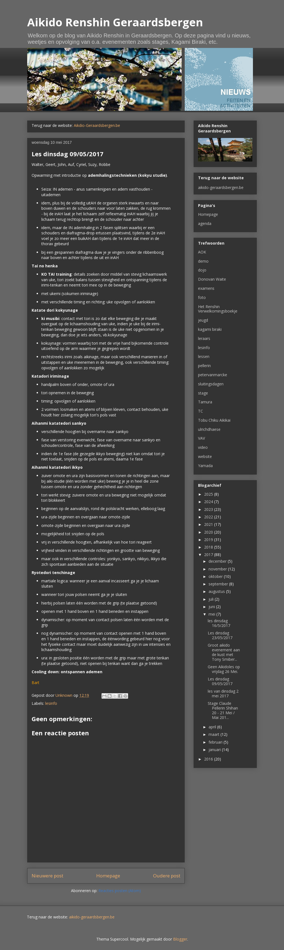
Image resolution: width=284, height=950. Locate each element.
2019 (209, 539)
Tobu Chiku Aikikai (214, 420)
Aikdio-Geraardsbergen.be (97, 125)
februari (216, 742)
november (218, 569)
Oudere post (166, 875)
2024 (209, 501)
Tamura (205, 401)
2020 (209, 532)
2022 (209, 516)
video (203, 447)
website (205, 456)
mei (212, 614)
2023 (209, 509)
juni (212, 606)
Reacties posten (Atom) (119, 890)
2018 (209, 547)
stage (203, 393)
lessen (203, 356)
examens (206, 288)
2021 (209, 524)
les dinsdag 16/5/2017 (219, 623)
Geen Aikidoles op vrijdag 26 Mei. (224, 669)
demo (203, 261)
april (213, 726)
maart (214, 734)
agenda (204, 223)
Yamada (205, 465)
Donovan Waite (212, 279)
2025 (209, 494)
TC (200, 411)
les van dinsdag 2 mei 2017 (223, 693)
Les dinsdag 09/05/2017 (220, 681)
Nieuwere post (47, 875)
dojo (202, 270)
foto (202, 297)
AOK (202, 252)
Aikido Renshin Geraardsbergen (115, 22)
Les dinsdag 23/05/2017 (220, 635)
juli (212, 599)
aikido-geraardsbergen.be (221, 187)
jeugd (203, 320)
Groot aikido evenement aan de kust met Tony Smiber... (224, 652)
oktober (216, 576)
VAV (201, 438)
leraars (204, 338)
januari (215, 749)
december (218, 561)
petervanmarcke (212, 374)
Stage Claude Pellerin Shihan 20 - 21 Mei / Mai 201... (223, 710)
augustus (217, 591)
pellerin (204, 365)
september (219, 584)
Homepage (108, 875)
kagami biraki (210, 329)
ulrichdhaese (209, 429)
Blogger (180, 939)
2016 (209, 759)
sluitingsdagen (211, 383)
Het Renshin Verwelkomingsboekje (217, 309)
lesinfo (51, 703)
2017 (209, 554)
